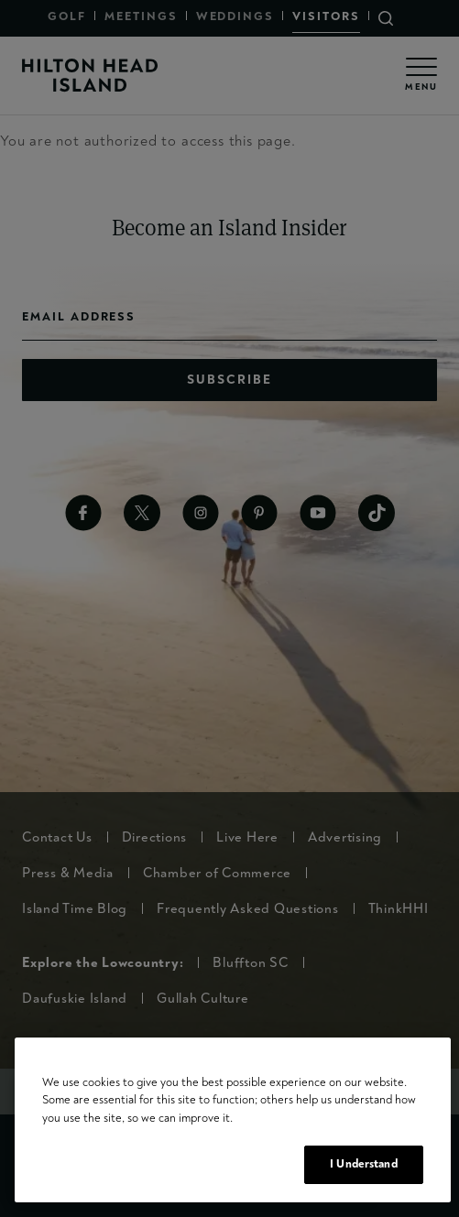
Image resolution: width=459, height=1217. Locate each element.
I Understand (364, 1164)
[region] (233, 1120)
